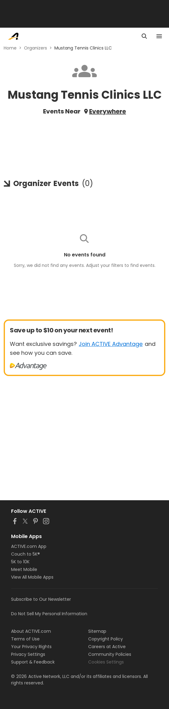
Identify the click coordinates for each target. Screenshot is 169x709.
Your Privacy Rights (31, 647)
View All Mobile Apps (32, 577)
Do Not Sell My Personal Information (49, 614)
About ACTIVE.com (31, 631)
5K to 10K (20, 562)
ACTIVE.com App (28, 546)
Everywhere (107, 111)
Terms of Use (25, 639)
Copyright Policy (105, 639)
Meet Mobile (24, 569)
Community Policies (109, 654)
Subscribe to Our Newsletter (41, 599)
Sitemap (97, 631)
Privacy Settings (28, 654)
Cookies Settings (106, 662)
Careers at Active (107, 647)
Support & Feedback (33, 662)
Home (10, 48)
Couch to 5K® (25, 554)
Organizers (35, 48)
